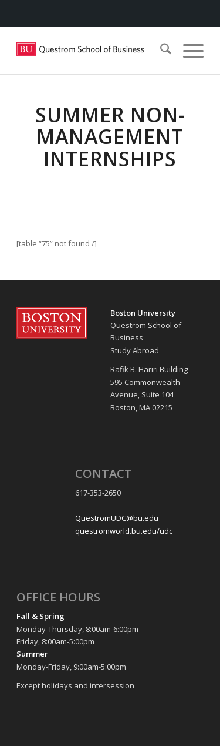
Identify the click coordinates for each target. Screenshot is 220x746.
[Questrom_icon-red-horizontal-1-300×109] (91, 50)
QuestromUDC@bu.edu (116, 518)
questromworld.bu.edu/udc (123, 531)
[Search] (159, 50)
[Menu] (187, 50)
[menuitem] (159, 50)
